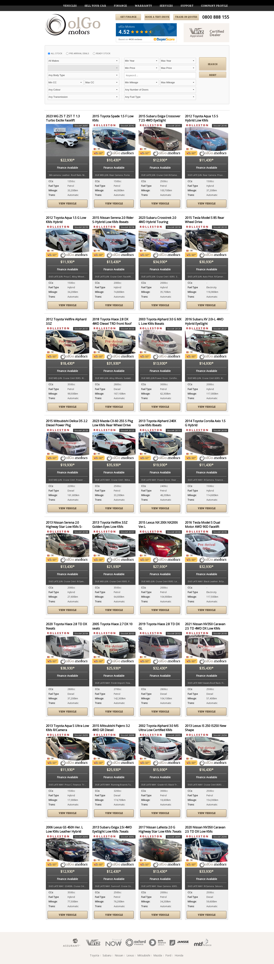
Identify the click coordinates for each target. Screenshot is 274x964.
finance (120, 5)
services (166, 5)
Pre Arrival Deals (79, 53)
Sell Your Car (95, 5)
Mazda (157, 955)
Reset (212, 75)
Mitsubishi (143, 955)
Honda (179, 955)
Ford (168, 955)
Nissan (119, 955)
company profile (214, 5)
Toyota (94, 955)
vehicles (70, 5)
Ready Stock (103, 53)
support (187, 5)
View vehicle (67, 203)
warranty (143, 5)
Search (212, 64)
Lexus (130, 955)
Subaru (107, 955)
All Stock (56, 53)
